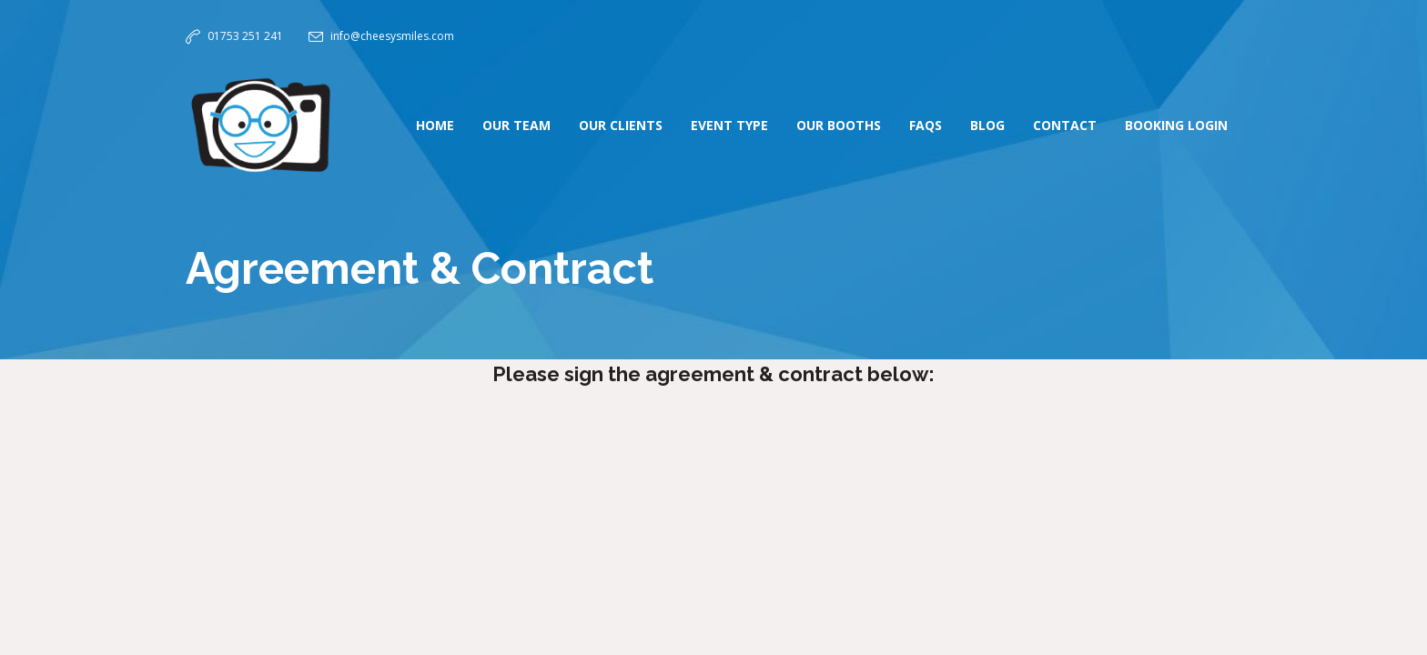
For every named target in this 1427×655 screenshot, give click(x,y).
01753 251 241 (245, 36)
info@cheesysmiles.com (392, 36)
